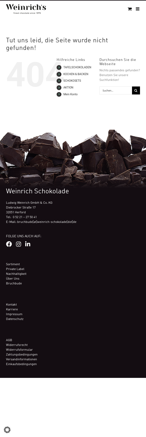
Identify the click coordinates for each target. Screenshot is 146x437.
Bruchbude (14, 283)
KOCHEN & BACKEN (75, 74)
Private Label (15, 269)
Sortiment (13, 264)
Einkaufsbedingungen (21, 364)
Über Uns (12, 278)
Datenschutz (14, 319)
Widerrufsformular (19, 350)
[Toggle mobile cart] (130, 9)
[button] (7, 430)
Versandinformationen (21, 359)
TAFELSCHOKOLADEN (77, 67)
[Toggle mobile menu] (138, 9)
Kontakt (11, 304)
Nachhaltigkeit (16, 274)
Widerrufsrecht (17, 345)
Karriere (12, 309)
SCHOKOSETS (72, 80)
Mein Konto (70, 94)
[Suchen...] (115, 90)
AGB (9, 340)
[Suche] (136, 90)
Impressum (14, 314)
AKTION (68, 87)
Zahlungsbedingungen (22, 354)
